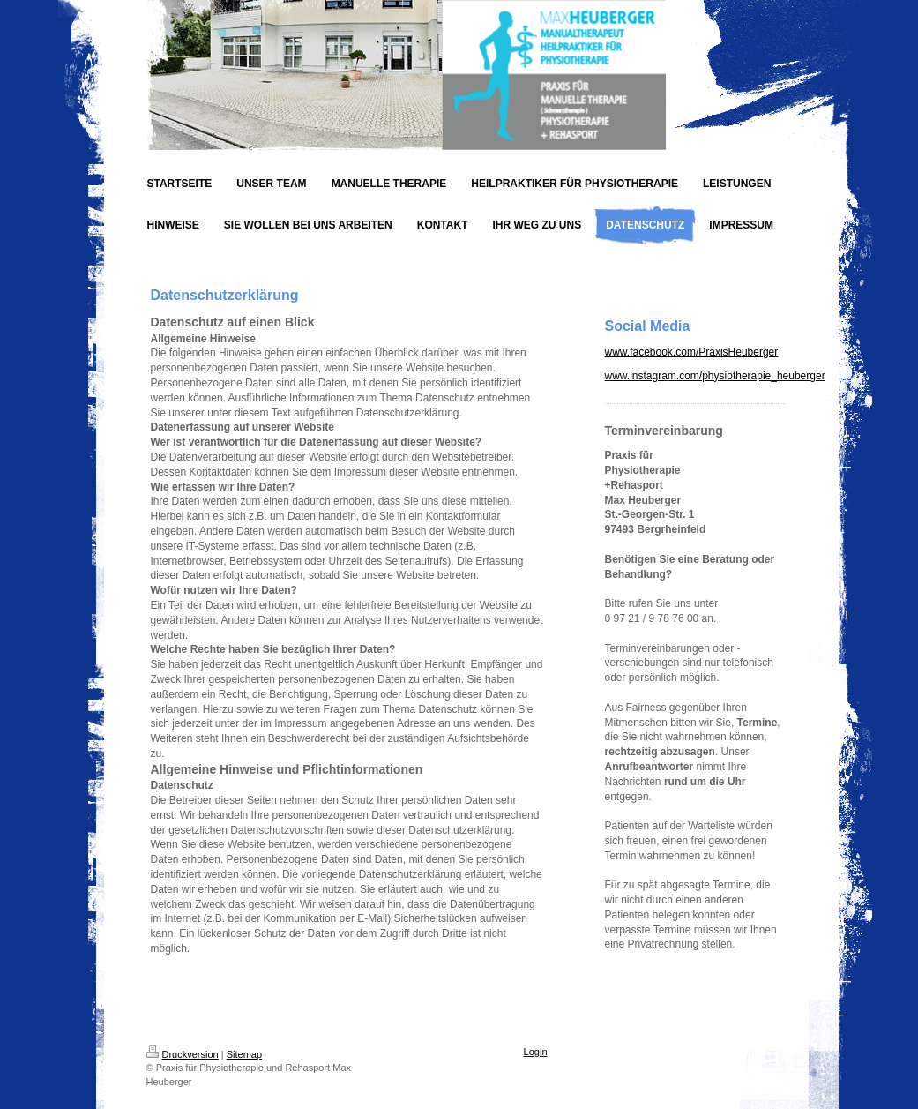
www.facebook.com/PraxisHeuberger (692, 352)
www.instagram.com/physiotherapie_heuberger (715, 376)
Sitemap (244, 1054)
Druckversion (182, 1054)
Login (536, 1051)
